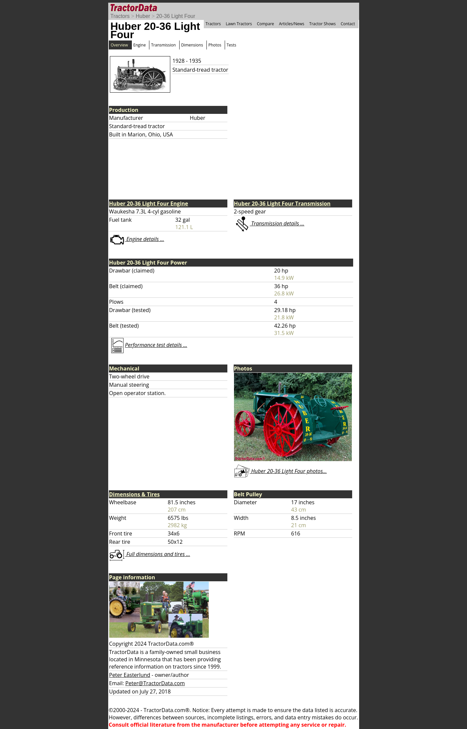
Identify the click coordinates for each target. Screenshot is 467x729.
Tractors (120, 16)
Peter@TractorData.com (155, 683)
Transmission (163, 45)
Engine (139, 45)
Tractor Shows (322, 24)
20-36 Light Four (175, 16)
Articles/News (291, 24)
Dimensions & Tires (134, 494)
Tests (231, 45)
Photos (214, 45)
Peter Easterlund (129, 675)
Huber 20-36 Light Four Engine (148, 203)
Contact (348, 24)
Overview (119, 45)
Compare (265, 24)
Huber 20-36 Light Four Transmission (282, 203)
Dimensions (192, 45)
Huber (143, 16)
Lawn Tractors (239, 24)
